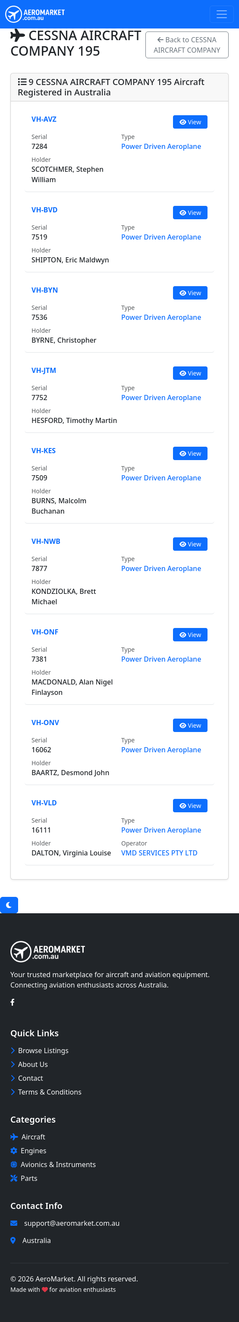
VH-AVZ (44, 119)
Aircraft (27, 1137)
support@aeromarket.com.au (72, 1223)
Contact (26, 1078)
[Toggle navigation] (222, 14)
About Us (29, 1064)
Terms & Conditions (46, 1092)
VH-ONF (44, 632)
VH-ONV (45, 722)
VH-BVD (44, 210)
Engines (28, 1150)
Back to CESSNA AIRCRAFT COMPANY (187, 45)
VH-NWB (45, 541)
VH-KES (43, 450)
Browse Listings (39, 1050)
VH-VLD (44, 803)
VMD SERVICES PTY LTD (159, 853)
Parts (24, 1178)
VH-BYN (44, 290)
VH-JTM (43, 370)
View (190, 122)
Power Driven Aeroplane (161, 146)
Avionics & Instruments (53, 1164)
